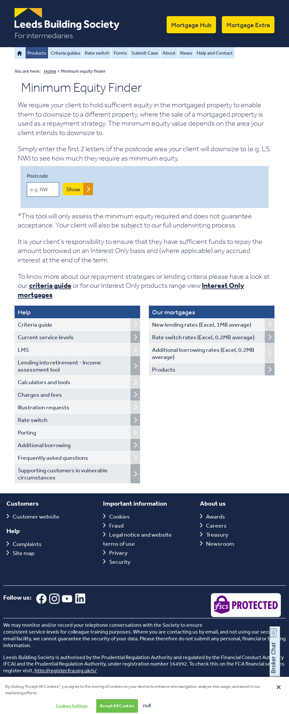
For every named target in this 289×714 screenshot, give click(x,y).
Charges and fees (40, 394)
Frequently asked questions (53, 457)
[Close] (279, 691)
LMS (23, 349)
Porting (27, 432)
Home (20, 53)
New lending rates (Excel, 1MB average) (201, 324)
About (169, 53)
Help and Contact (215, 53)
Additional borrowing (44, 444)
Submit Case (144, 53)
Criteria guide (35, 324)
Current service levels (46, 337)
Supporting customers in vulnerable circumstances (63, 474)
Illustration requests (43, 407)
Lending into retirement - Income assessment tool (59, 366)
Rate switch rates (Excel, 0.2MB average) (203, 337)
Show (73, 189)
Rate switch (97, 53)
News (186, 53)
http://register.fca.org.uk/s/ (66, 670)
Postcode (37, 176)
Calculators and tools (44, 381)
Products (36, 53)
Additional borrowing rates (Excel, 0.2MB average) (203, 353)
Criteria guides (65, 53)
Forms (120, 53)
